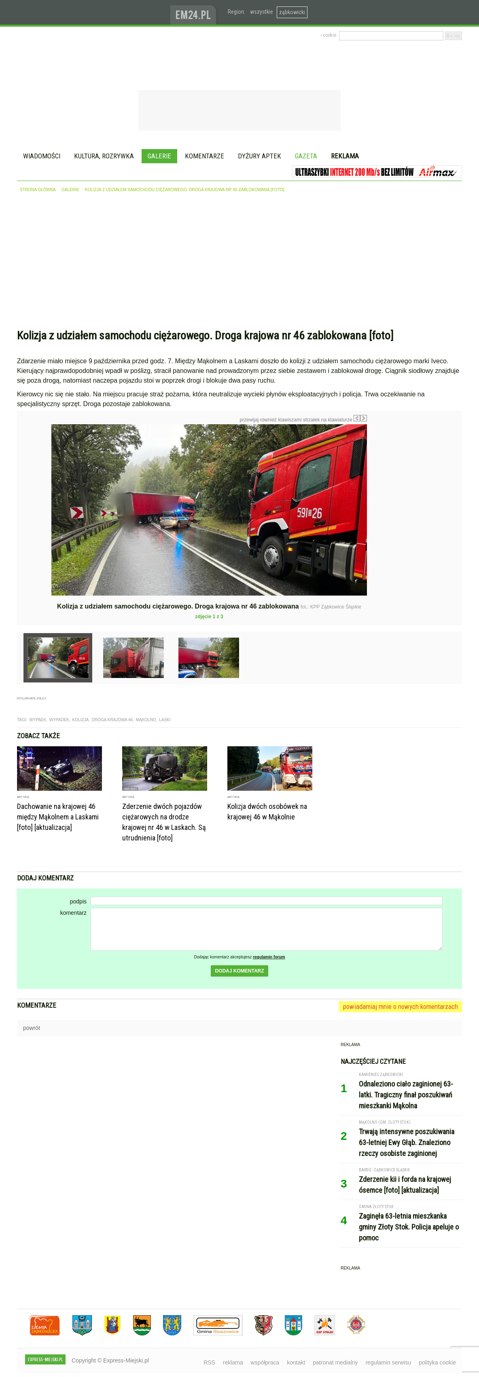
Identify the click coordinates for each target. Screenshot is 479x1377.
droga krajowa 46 (112, 720)
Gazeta (306, 156)
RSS (209, 1362)
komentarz (73, 913)
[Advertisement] (239, 262)
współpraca (265, 1362)
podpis (78, 901)
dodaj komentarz (239, 971)
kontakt (296, 1362)
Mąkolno (146, 720)
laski (164, 720)
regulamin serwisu (388, 1362)
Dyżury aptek (259, 156)
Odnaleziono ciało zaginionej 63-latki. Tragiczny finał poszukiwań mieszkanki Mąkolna (406, 1095)
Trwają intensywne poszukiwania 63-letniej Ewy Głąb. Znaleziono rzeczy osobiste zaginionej (406, 1142)
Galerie (159, 156)
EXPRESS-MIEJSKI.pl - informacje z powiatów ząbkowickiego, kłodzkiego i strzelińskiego (93, 12)
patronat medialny (335, 1362)
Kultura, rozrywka (104, 156)
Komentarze (204, 156)
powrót (31, 1028)
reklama (233, 1362)
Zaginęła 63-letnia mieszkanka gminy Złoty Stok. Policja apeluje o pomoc (409, 1227)
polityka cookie (437, 1362)
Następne (384, 481)
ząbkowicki (292, 12)
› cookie (328, 35)
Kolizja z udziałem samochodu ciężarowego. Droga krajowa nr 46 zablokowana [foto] (184, 189)
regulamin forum (269, 957)
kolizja (80, 720)
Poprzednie (34, 501)
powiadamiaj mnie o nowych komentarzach (400, 1006)
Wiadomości (41, 156)
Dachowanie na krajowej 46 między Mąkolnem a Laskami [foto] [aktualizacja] (58, 817)
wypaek (37, 720)
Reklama (345, 156)
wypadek (59, 720)
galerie (70, 189)
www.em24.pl (195, 12)
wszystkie (261, 11)
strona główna (38, 189)
